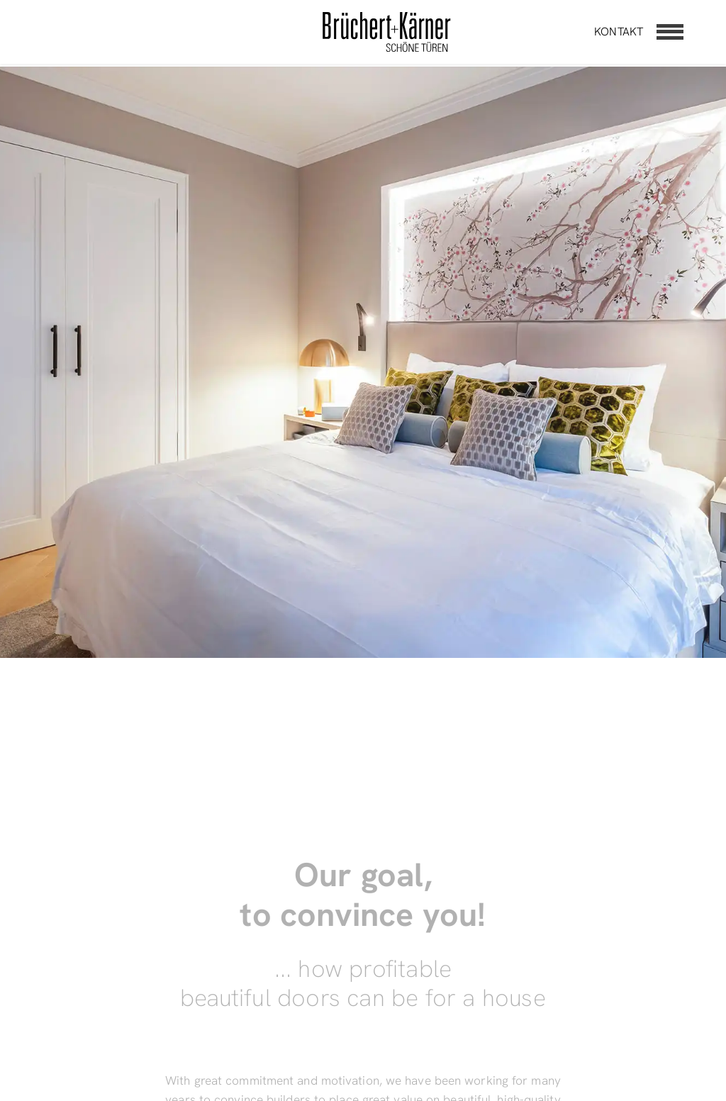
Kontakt (618, 31)
